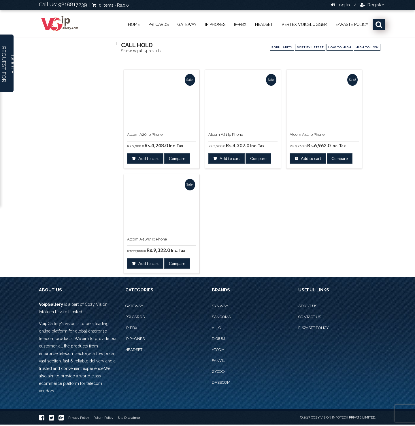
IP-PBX (240, 24)
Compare (177, 158)
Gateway (187, 24)
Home (134, 24)
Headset (264, 24)
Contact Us (309, 317)
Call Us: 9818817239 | (64, 4)
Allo (216, 328)
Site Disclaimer (129, 418)
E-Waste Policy (351, 24)
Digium (218, 339)
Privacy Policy (78, 418)
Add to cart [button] (148, 158)
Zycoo (218, 371)
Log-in (342, 4)
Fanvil (218, 360)
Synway (220, 306)
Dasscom (221, 382)
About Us (307, 306)
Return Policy (103, 418)
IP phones (215, 24)
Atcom (218, 349)
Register (375, 4)
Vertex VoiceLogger (304, 24)
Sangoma (221, 317)
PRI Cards (158, 24)
